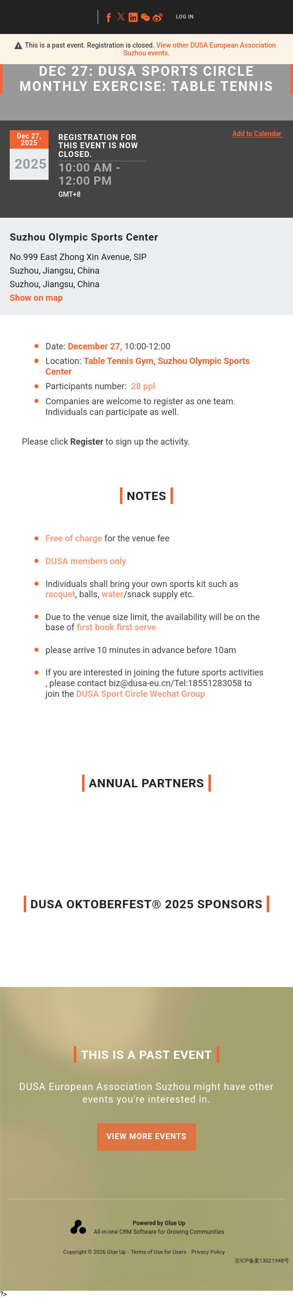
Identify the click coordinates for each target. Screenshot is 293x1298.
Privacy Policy (208, 1252)
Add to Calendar (256, 134)
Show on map (36, 298)
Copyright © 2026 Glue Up (94, 1252)
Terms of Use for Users (158, 1252)
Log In (185, 17)
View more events (146, 1136)
